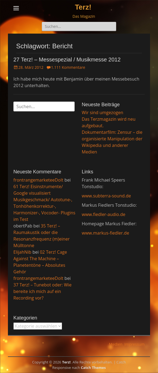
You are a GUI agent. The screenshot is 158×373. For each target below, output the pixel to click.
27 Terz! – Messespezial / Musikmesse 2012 (67, 60)
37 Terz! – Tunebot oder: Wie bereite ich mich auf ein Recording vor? (42, 291)
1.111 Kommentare (68, 67)
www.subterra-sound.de (106, 196)
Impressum (134, 344)
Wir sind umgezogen (102, 112)
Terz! (83, 7)
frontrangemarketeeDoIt (38, 180)
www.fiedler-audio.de (103, 214)
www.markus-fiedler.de (105, 233)
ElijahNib (22, 252)
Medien (115, 344)
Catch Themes (93, 367)
